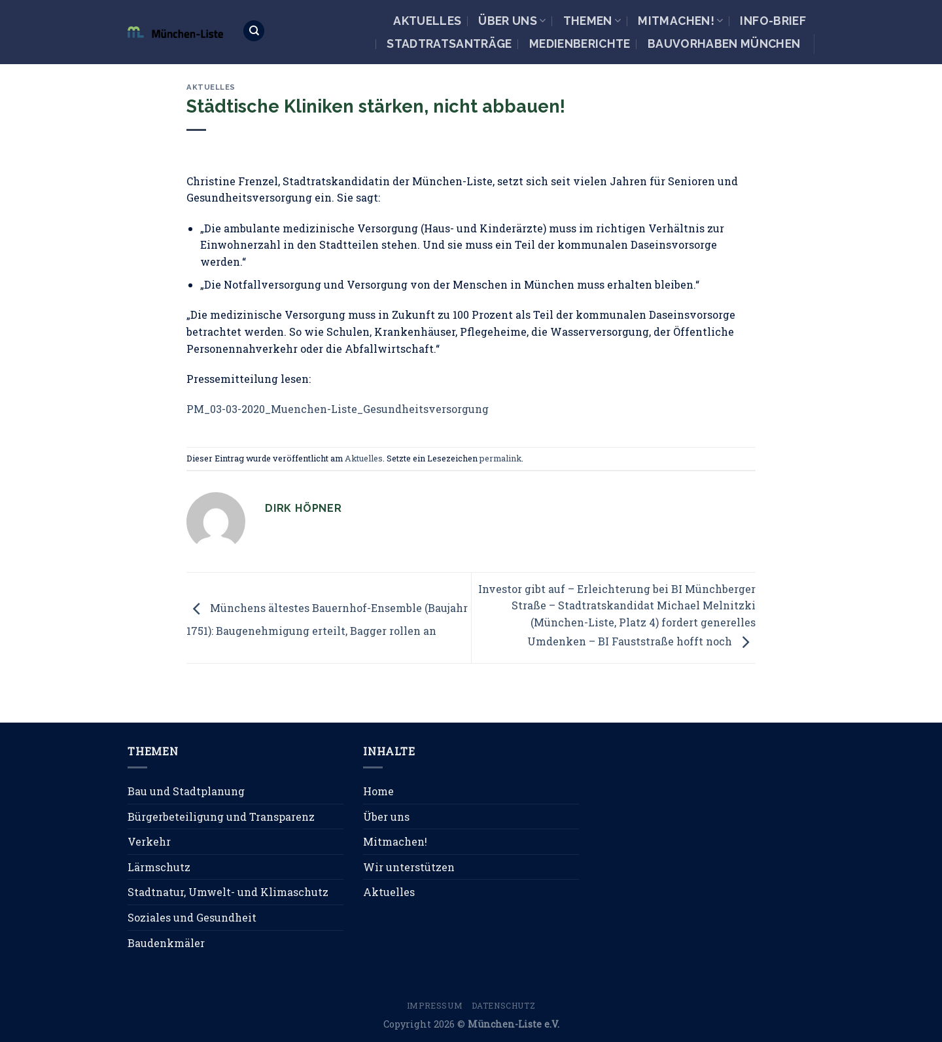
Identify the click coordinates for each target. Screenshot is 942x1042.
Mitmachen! (680, 20)
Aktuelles (427, 20)
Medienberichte (580, 43)
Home (378, 791)
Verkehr (149, 841)
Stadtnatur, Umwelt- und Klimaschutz (228, 892)
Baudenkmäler (166, 943)
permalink (500, 458)
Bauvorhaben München (724, 43)
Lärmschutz (159, 867)
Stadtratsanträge (449, 43)
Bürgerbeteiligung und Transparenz (221, 816)
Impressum (435, 1005)
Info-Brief (773, 20)
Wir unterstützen (409, 867)
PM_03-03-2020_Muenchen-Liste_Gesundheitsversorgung (337, 409)
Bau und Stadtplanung (186, 791)
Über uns (512, 20)
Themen (592, 20)
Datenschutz (504, 1005)
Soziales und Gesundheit (192, 917)
